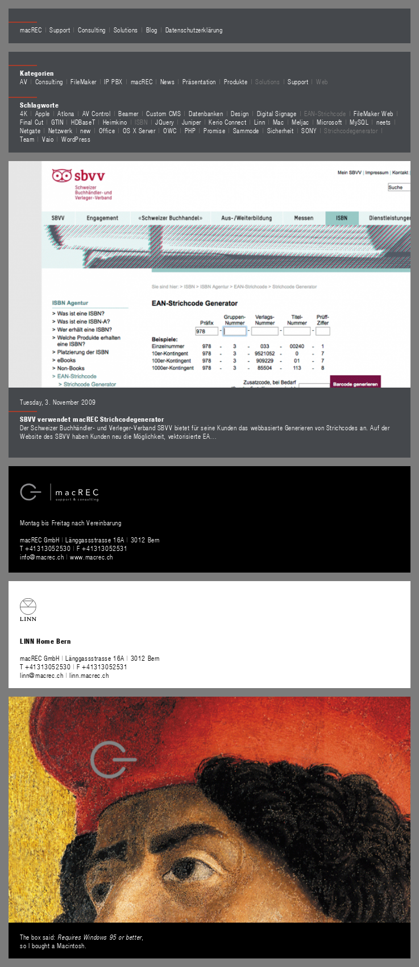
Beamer (128, 113)
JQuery (164, 121)
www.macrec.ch (91, 556)
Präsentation (199, 81)
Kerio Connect (227, 121)
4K (23, 113)
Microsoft (329, 121)
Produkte (236, 81)
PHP (190, 130)
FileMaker (83, 81)
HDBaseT (83, 121)
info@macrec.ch (42, 556)
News (167, 81)
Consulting (92, 29)
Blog (151, 29)
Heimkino (115, 121)
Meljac (300, 121)
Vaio (47, 138)
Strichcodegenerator (350, 130)
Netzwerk (60, 130)
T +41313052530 (46, 548)
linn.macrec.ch (89, 675)
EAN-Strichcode (325, 113)
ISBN (141, 121)
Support (59, 29)
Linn (259, 121)
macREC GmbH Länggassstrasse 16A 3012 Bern (90, 539)
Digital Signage (277, 113)
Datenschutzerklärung (194, 29)
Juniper (191, 121)
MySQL (359, 121)
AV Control (96, 113)
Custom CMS (163, 113)
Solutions (126, 29)
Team (27, 138)
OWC (170, 130)
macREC (31, 29)
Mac (278, 121)
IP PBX (113, 81)
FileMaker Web (373, 113)
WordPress (75, 138)
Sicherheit (280, 130)
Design (240, 113)
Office (107, 130)
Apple (42, 113)
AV (23, 81)
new (85, 130)
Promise (214, 130)
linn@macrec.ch (41, 675)
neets (383, 121)
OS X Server (139, 130)
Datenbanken (206, 113)
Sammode (246, 130)
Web (322, 81)
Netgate (30, 130)
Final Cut (31, 121)
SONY (308, 130)
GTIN (57, 121)
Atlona (65, 113)
